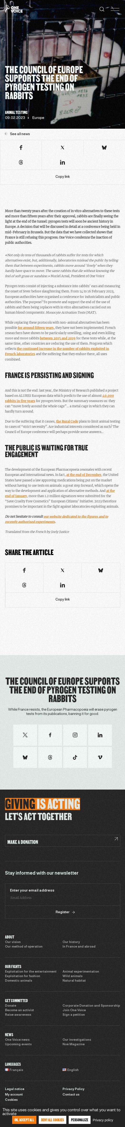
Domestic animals (18, 980)
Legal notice (14, 1089)
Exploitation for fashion (22, 976)
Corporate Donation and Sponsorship (91, 1006)
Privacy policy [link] (103, 1120)
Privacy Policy (73, 1089)
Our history (71, 942)
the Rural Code (67, 421)
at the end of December (83, 475)
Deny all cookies (52, 1119)
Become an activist (19, 1010)
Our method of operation (24, 946)
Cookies (11, 1100)
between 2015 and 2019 (58, 338)
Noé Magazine (73, 1044)
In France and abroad (79, 946)
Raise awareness (18, 1015)
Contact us (70, 1094)
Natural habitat (74, 980)
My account (14, 1094)
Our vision (13, 942)
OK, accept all (24, 1119)
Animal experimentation (80, 971)
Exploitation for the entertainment (31, 971)
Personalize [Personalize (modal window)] (79, 1119)
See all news (17, 134)
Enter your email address (32, 890)
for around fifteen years (36, 328)
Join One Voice (74, 1010)
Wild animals (72, 976)
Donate (10, 1006)
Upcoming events (18, 1044)
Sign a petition (73, 1015)
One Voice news (17, 1040)
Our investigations (76, 1040)
